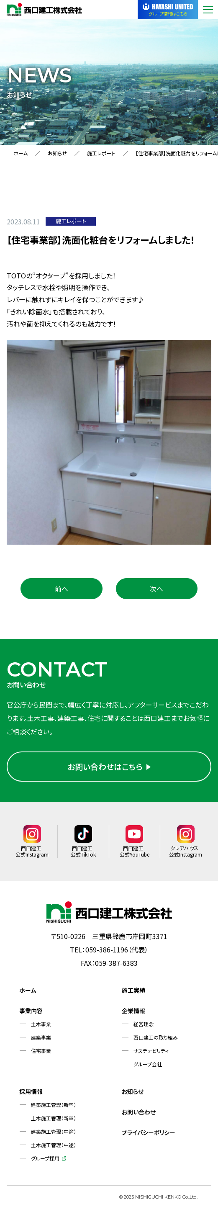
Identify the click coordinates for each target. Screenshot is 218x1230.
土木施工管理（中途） (53, 1148)
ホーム (20, 153)
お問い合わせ (139, 1115)
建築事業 (41, 1040)
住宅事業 (41, 1054)
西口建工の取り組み (155, 1040)
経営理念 (143, 1027)
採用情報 (31, 1095)
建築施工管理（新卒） (53, 1108)
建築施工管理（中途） (53, 1134)
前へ (61, 589)
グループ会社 (147, 1067)
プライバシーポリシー (148, 1136)
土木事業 (41, 1027)
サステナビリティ (151, 1054)
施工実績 (133, 993)
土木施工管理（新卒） (53, 1121)
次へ (156, 589)
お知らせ (57, 153)
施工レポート (101, 153)
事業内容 (31, 1014)
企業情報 (133, 1014)
